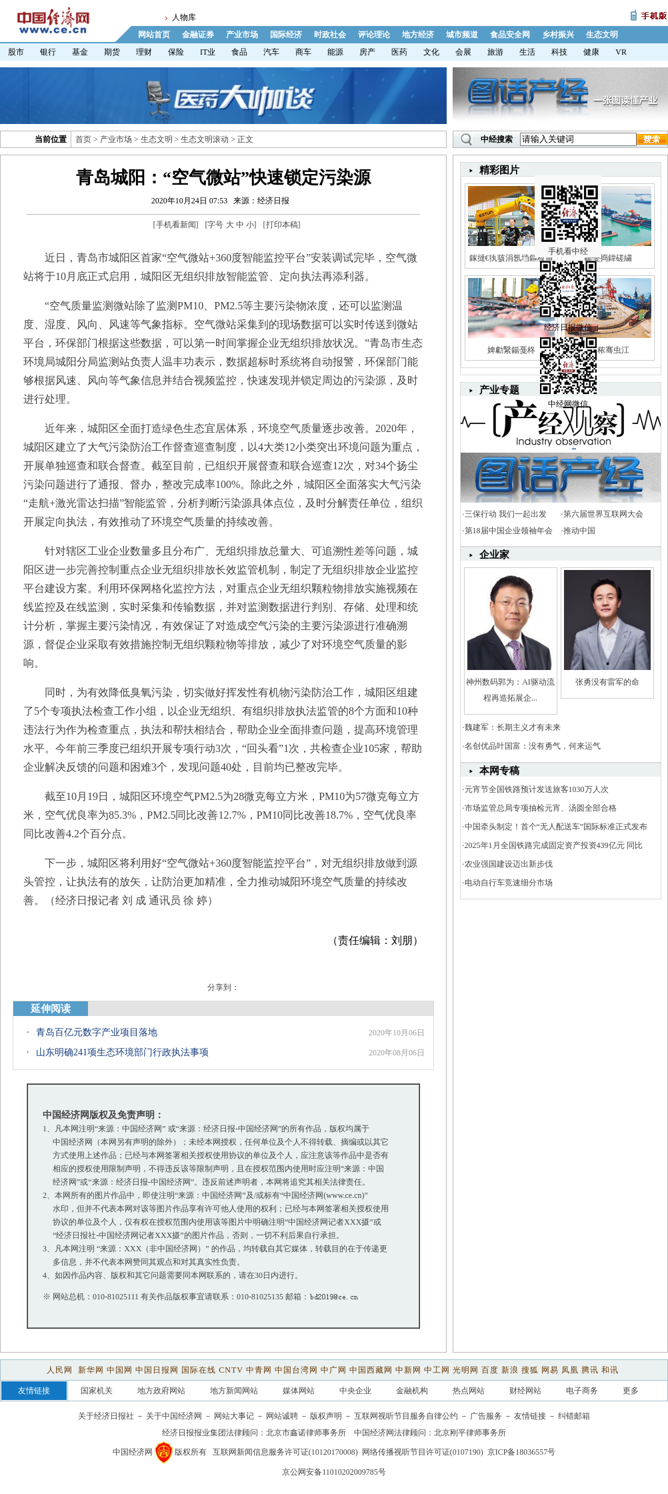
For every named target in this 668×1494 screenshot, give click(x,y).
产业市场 (242, 34)
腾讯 (590, 1370)
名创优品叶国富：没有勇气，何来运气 (533, 746)
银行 (48, 52)
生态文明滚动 (205, 139)
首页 (83, 139)
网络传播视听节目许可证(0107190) (422, 1452)
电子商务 (582, 1390)
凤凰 (570, 1370)
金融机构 (412, 1390)
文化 (431, 52)
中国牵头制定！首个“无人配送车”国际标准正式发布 (556, 826)
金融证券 (198, 34)
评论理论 (374, 34)
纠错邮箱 (574, 1416)
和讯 (610, 1370)
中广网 (334, 1370)
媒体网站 (299, 1390)
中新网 (408, 1370)
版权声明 (326, 1416)
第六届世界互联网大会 (603, 514)
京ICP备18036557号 (521, 1452)
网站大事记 (234, 1416)
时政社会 (330, 34)
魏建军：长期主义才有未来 (513, 727)
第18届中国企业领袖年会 (509, 530)
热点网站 (469, 1390)
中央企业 (355, 1390)
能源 (335, 52)
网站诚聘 (282, 1416)
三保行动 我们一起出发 (506, 514)
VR (621, 52)
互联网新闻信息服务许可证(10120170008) (285, 1452)
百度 (490, 1370)
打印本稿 (282, 224)
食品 (239, 52)
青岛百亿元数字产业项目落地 (96, 1032)
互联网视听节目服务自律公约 (406, 1416)
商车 (303, 52)
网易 (550, 1370)
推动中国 (579, 530)
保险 (176, 52)
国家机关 (97, 1390)
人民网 (61, 1370)
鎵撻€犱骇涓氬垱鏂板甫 (511, 258)
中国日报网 (157, 1370)
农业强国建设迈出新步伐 (509, 864)
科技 (559, 52)
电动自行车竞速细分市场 (509, 882)
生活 (527, 52)
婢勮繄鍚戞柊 (511, 350)
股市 (16, 52)
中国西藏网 (371, 1370)
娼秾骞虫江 (607, 350)
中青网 (259, 1370)
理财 (144, 52)
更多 (631, 1390)
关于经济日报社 (106, 1416)
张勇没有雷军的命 (607, 682)
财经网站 (525, 1390)
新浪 (510, 1370)
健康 (591, 52)
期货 (112, 52)
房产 (367, 52)
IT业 (207, 52)
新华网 (91, 1370)
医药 (399, 52)
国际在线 (198, 1370)
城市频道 (462, 34)
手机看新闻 (176, 224)
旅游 (495, 52)
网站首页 (154, 34)
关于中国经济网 (174, 1416)
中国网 (120, 1370)
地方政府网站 (161, 1390)
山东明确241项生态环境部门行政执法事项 (122, 1052)
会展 (463, 52)
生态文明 (602, 34)
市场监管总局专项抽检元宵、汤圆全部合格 (541, 808)
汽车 (271, 52)
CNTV (231, 1370)
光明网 (466, 1370)
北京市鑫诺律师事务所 (306, 1432)
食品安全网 (510, 34)
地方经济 (418, 34)
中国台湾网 (296, 1370)
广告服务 (486, 1416)
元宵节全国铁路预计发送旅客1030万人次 (537, 789)
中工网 (437, 1370)
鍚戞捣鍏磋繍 (608, 258)
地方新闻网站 (234, 1390)
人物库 (184, 17)
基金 (80, 52)
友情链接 (530, 1416)
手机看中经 (569, 200)
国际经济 (286, 34)
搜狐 (530, 1370)
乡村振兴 (558, 34)
